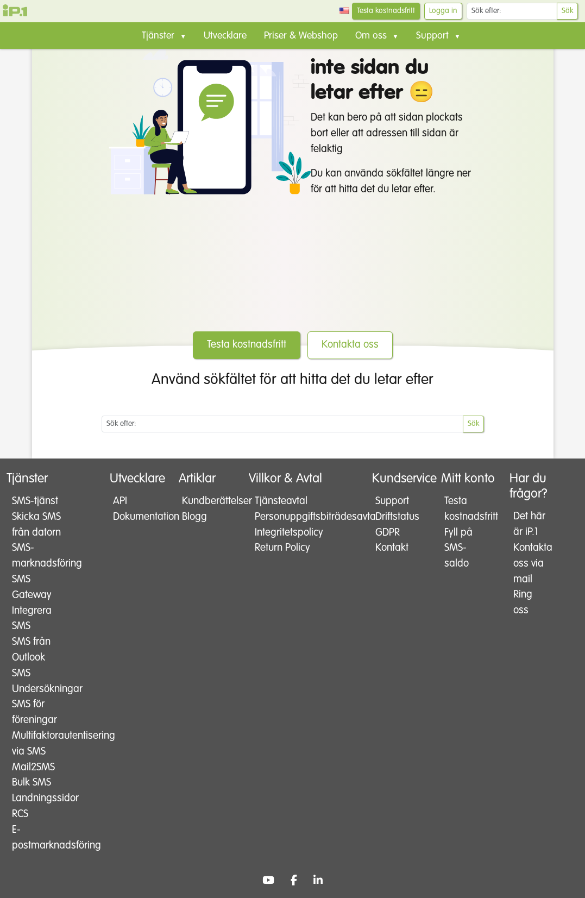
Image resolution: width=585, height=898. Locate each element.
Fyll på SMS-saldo (458, 548)
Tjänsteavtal (281, 501)
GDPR (387, 533)
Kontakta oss (350, 345)
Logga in (443, 11)
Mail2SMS (33, 767)
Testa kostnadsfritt (386, 11)
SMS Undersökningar (38, 681)
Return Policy (282, 548)
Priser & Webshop (301, 36)
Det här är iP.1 (529, 524)
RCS (20, 814)
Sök (567, 11)
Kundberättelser (199, 501)
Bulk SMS (31, 782)
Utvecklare (225, 36)
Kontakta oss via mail (530, 564)
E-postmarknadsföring (38, 838)
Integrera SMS (32, 619)
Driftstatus (392, 517)
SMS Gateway (32, 587)
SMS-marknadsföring (38, 556)
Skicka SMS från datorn (36, 525)
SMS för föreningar (34, 712)
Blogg (194, 517)
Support (392, 501)
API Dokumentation (130, 509)
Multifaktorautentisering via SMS (38, 744)
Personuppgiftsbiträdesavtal (286, 517)
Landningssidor (38, 798)
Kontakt (391, 548)
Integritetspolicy (286, 533)
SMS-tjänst (35, 501)
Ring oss (522, 602)
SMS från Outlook (31, 650)
